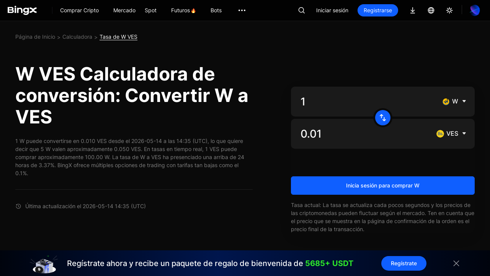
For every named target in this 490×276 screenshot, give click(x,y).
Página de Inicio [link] (35, 36)
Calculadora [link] (77, 36)
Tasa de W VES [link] (118, 36)
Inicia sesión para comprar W (383, 185)
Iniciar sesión (332, 10)
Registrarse (378, 10)
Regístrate (404, 263)
